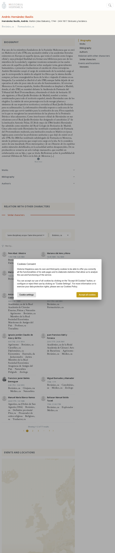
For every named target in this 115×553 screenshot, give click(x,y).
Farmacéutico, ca (26, 26)
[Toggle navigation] (110, 5)
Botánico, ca (8, 26)
